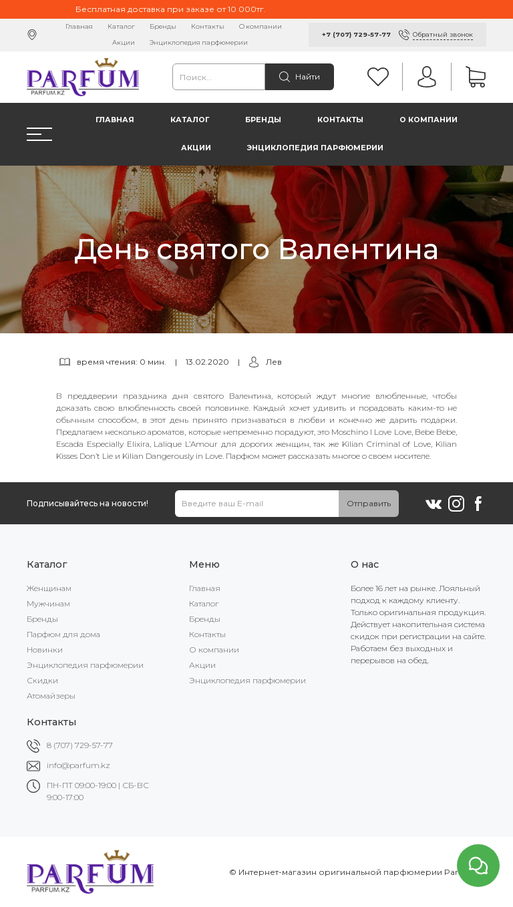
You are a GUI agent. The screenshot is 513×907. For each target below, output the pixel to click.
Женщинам (49, 588)
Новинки (45, 650)
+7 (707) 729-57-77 (356, 34)
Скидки (42, 680)
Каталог (121, 26)
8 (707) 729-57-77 (80, 745)
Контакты (207, 26)
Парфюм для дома (63, 634)
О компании (260, 26)
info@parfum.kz (78, 765)
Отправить (369, 503)
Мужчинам (48, 603)
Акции (123, 42)
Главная (79, 26)
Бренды (163, 26)
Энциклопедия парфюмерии (199, 42)
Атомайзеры (51, 696)
